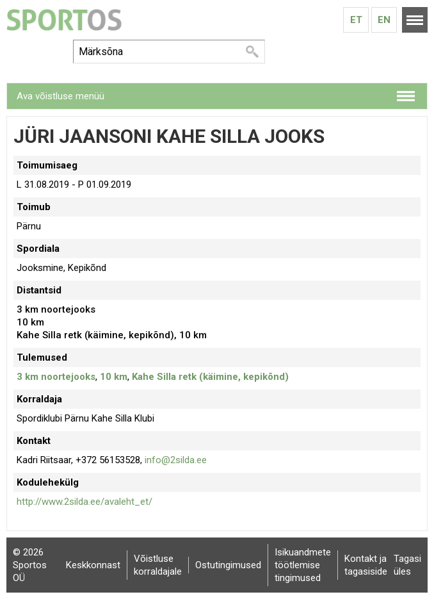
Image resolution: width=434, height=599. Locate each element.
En (384, 20)
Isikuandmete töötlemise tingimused (303, 565)
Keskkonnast (93, 565)
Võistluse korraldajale (158, 565)
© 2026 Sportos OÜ (30, 565)
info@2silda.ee (176, 460)
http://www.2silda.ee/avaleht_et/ (84, 501)
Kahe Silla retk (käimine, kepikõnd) (210, 376)
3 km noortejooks (56, 376)
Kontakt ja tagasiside (365, 565)
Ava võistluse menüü (60, 96)
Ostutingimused (228, 565)
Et (356, 20)
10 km (113, 376)
